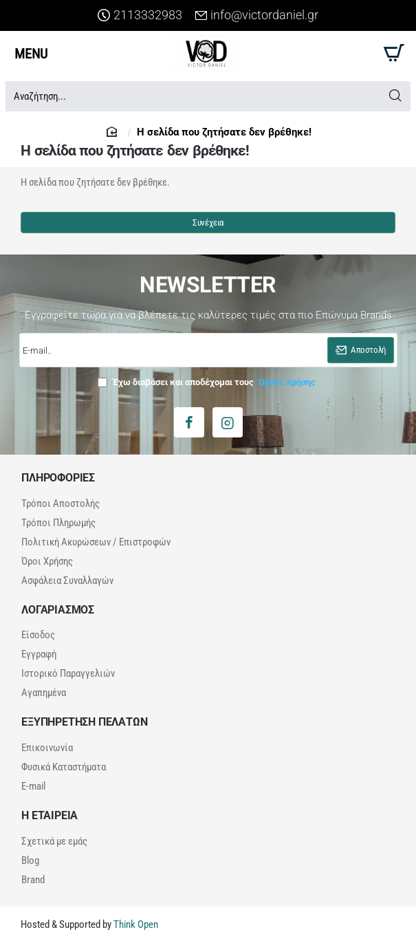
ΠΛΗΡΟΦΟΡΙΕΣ (58, 478)
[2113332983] (140, 15)
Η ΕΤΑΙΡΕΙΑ (49, 816)
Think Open (134, 924)
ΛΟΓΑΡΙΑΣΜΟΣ (57, 610)
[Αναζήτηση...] (395, 96)
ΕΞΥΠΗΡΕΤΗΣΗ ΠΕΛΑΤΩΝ (84, 722)
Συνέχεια (208, 223)
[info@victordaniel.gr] (256, 15)
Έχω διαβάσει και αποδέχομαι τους (208, 382)
